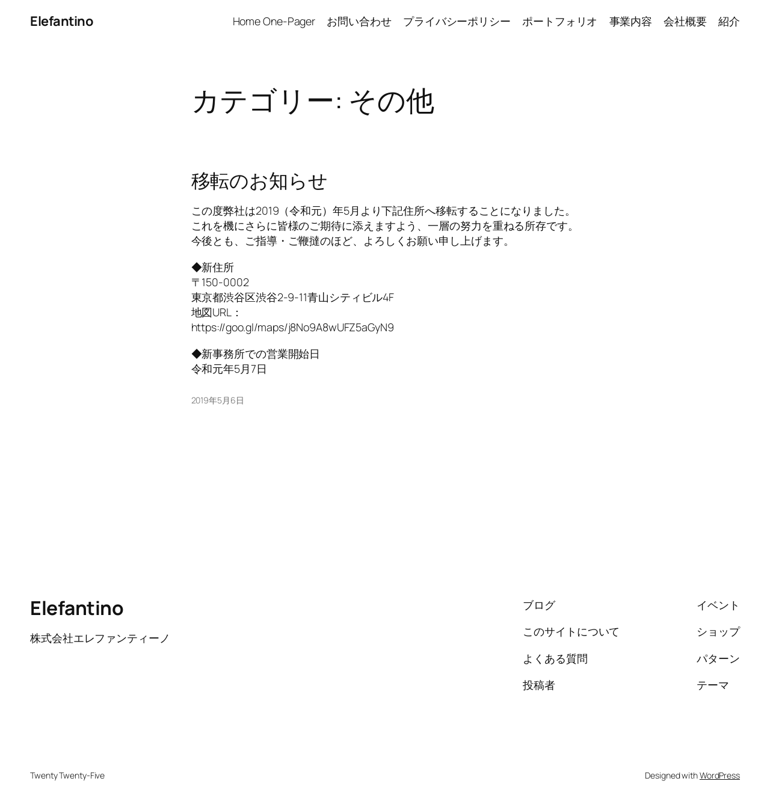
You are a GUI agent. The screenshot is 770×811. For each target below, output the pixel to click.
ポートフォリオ (559, 21)
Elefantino (61, 21)
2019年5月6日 (217, 400)
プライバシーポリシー (457, 21)
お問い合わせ (359, 21)
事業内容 (631, 21)
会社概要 (685, 21)
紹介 (729, 21)
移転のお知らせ (259, 181)
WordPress (720, 775)
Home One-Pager (274, 21)
